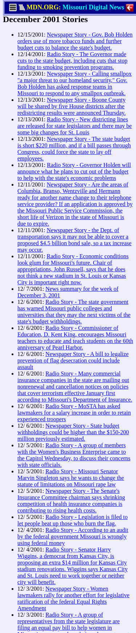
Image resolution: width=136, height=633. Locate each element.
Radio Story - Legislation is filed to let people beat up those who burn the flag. (72, 520)
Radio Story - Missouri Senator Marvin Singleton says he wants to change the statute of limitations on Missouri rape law (70, 477)
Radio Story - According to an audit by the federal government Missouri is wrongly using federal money (72, 536)
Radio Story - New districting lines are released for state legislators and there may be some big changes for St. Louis (74, 125)
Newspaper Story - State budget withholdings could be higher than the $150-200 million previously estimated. (73, 432)
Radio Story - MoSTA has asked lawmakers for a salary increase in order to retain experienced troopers (74, 412)
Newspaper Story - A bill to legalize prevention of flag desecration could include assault (73, 360)
